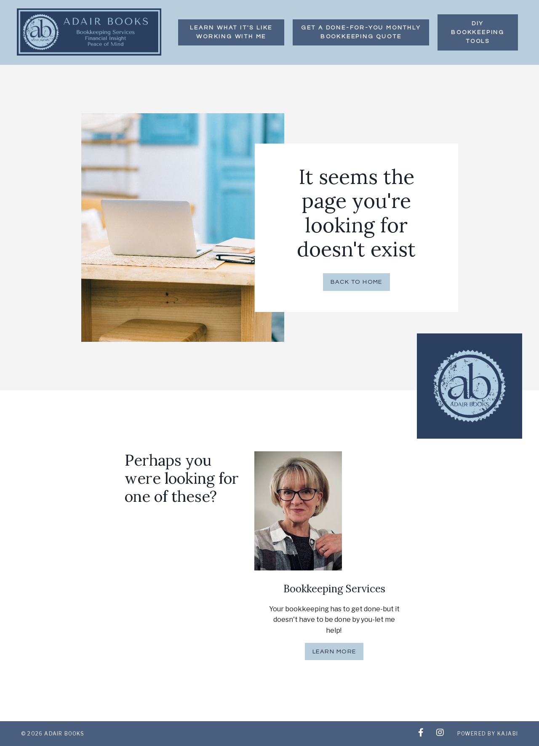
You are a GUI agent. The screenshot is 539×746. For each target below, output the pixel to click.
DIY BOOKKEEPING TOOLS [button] (477, 32)
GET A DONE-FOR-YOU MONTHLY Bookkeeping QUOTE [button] (361, 32)
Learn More (334, 651)
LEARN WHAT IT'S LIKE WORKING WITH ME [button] (231, 32)
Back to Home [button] (356, 282)
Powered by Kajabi (487, 733)
